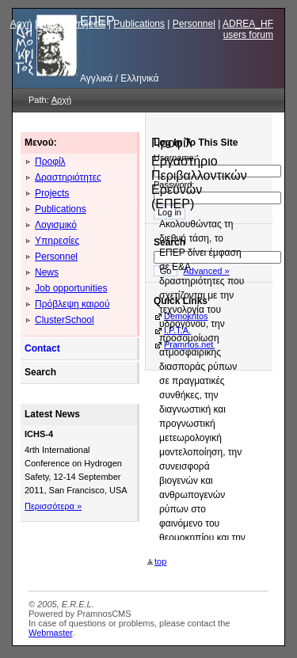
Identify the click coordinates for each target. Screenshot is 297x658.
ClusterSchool (64, 319)
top (156, 561)
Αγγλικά (96, 78)
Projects (88, 23)
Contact (42, 348)
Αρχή (21, 23)
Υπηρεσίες (57, 240)
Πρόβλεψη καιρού (72, 304)
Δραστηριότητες (68, 177)
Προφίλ (50, 161)
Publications (139, 23)
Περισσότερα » (53, 506)
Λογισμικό (56, 224)
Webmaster (50, 632)
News (51, 23)
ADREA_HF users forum (248, 29)
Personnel (194, 23)
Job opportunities (71, 288)
